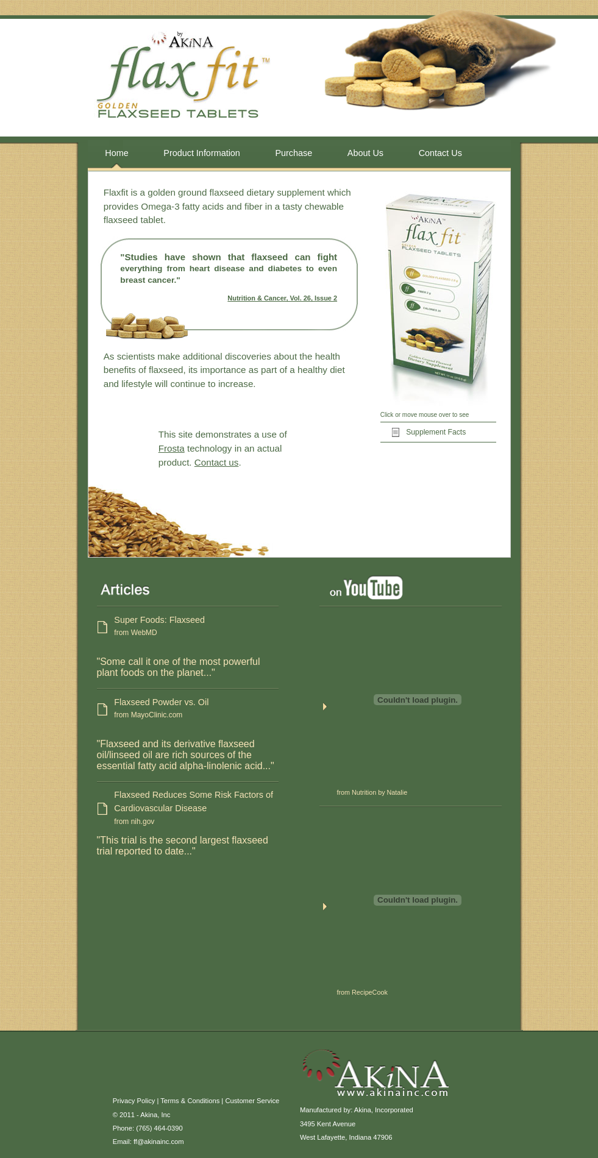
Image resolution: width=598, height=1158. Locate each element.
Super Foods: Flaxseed (196, 627)
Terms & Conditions (189, 1100)
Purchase (293, 153)
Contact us (216, 462)
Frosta (171, 448)
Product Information (201, 153)
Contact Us (440, 153)
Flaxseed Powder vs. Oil (196, 709)
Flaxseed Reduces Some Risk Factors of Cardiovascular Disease (196, 809)
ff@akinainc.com (158, 1141)
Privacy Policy (134, 1100)
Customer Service (252, 1100)
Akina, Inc (155, 1114)
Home (116, 153)
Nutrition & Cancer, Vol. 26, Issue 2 (282, 298)
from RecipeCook (362, 992)
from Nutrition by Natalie (372, 792)
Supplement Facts (436, 432)
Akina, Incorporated (383, 1110)
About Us (365, 153)
